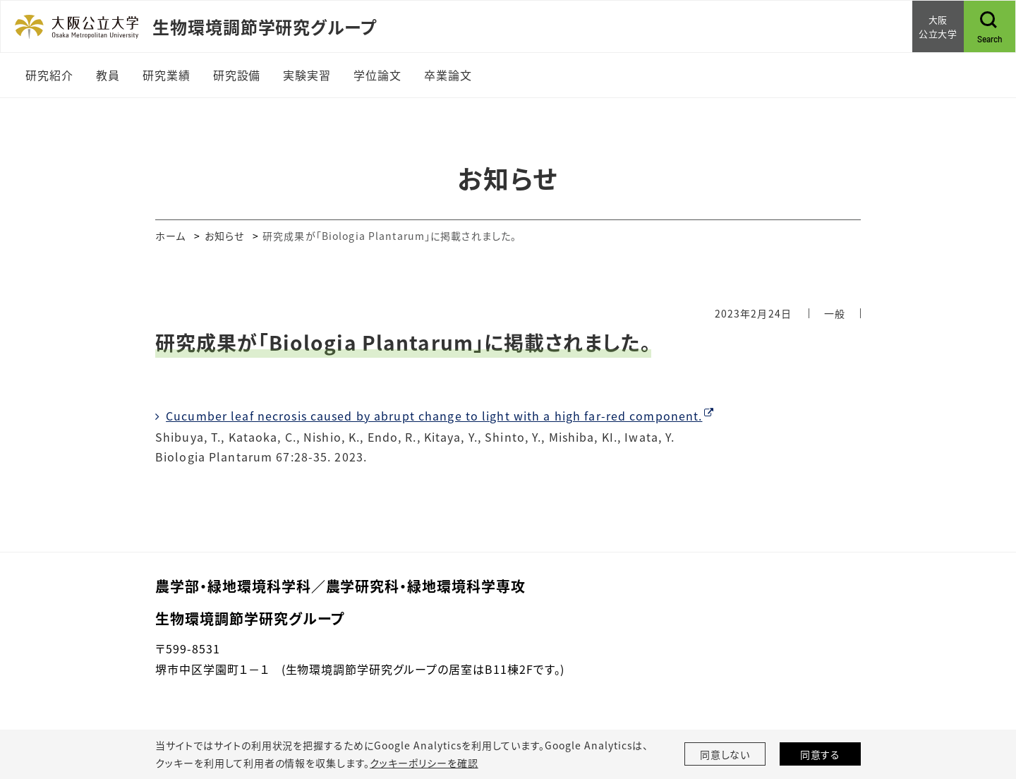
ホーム (170, 236)
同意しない (725, 754)
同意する (820, 754)
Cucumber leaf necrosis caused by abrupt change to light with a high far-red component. (434, 415)
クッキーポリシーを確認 (424, 763)
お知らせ (224, 236)
